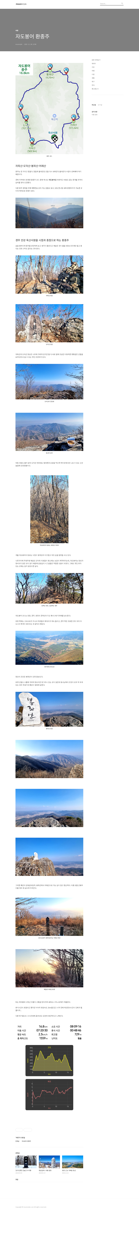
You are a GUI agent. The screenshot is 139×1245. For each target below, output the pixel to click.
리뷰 (93, 67)
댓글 (16, 1209)
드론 (93, 74)
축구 (93, 81)
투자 (93, 85)
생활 (93, 78)
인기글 (100, 105)
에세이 (94, 63)
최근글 (94, 105)
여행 (93, 71)
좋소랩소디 (95, 89)
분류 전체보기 (96, 60)
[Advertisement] (49, 1136)
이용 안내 (94, 115)
